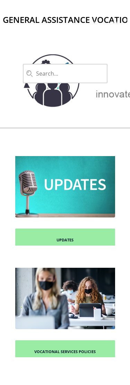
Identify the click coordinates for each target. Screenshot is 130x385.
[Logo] (8, 8)
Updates (65, 239)
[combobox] (63, 73)
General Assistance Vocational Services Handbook (65, 19)
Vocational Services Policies (65, 351)
